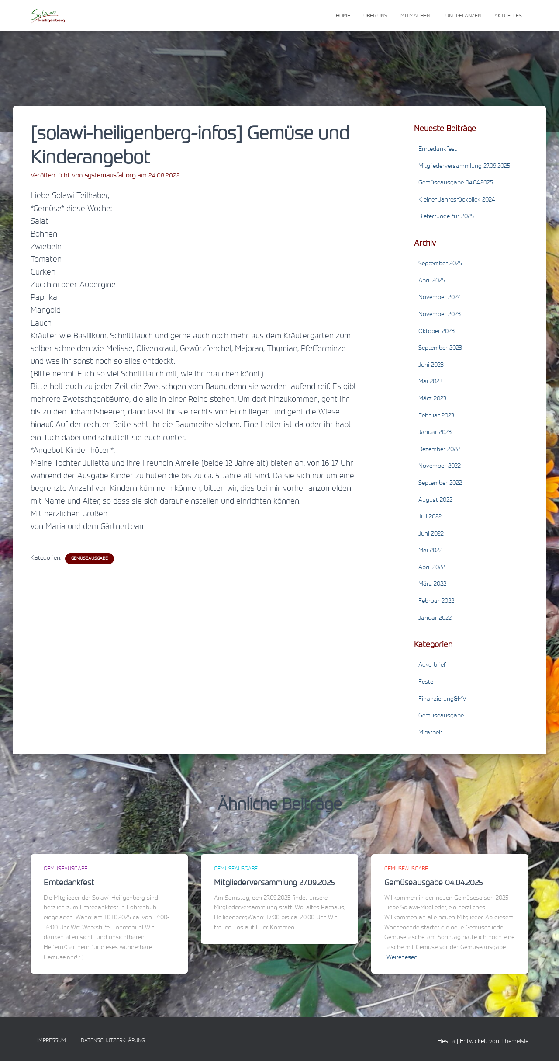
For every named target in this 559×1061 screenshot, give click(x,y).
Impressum (51, 1041)
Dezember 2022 (439, 450)
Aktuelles (508, 16)
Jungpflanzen (462, 16)
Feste (425, 682)
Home (343, 16)
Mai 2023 (430, 382)
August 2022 (435, 500)
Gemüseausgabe (89, 559)
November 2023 (439, 315)
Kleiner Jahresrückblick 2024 (456, 200)
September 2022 (440, 483)
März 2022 (432, 584)
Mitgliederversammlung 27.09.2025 (464, 166)
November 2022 (439, 466)
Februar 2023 (436, 416)
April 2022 (431, 568)
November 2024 (439, 298)
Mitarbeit (430, 733)
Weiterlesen (402, 958)
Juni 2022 (431, 534)
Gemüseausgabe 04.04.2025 (455, 183)
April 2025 (431, 281)
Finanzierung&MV (442, 699)
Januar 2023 (435, 433)
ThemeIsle (514, 1042)
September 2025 (440, 264)
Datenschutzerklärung (113, 1041)
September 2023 (440, 348)
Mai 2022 (430, 551)
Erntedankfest (437, 149)
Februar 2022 (436, 601)
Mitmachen (415, 16)
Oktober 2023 (436, 332)
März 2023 (432, 399)
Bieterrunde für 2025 (446, 217)
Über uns (375, 16)
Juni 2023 (431, 365)
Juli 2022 (430, 517)
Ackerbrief (432, 665)
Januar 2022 (435, 619)
